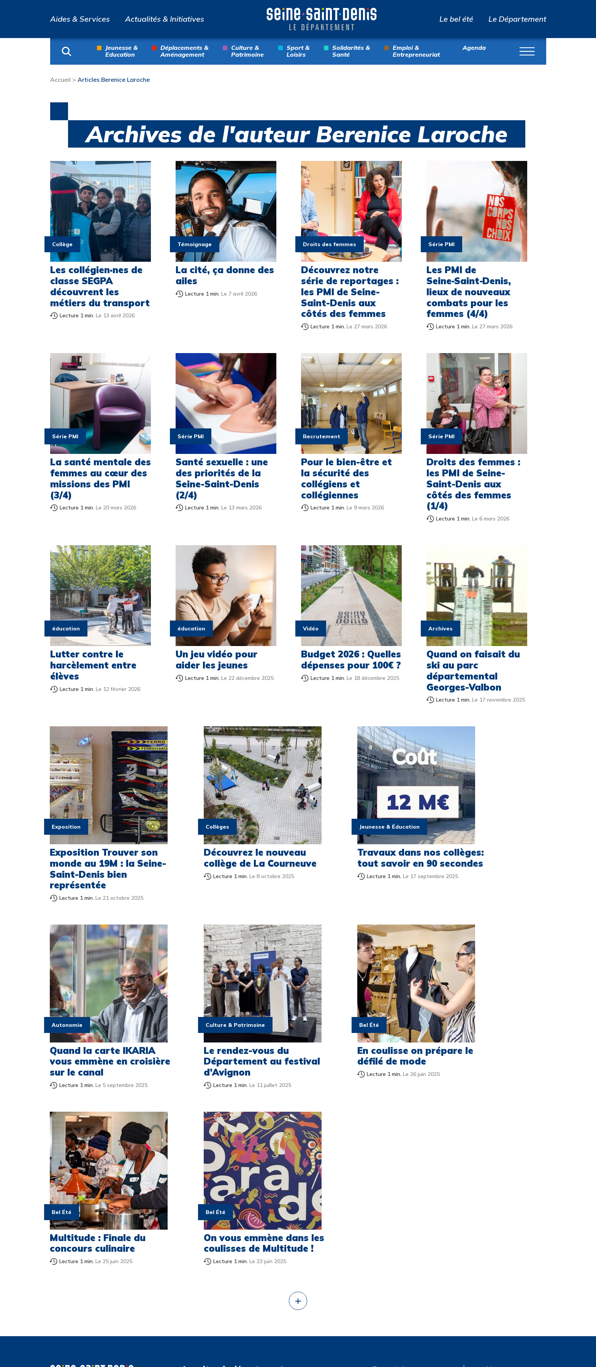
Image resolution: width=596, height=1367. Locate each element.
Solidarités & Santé (351, 51)
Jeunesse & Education (121, 51)
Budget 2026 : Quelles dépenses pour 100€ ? (351, 659)
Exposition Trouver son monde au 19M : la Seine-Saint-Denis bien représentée (97, 851)
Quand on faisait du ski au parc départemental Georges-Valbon (473, 670)
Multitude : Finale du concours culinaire (349, 1022)
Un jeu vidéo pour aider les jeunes (216, 659)
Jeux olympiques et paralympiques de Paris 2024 (414, 1272)
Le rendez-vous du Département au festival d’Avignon (92, 1027)
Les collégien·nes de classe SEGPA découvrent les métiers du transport (100, 286)
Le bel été (456, 19)
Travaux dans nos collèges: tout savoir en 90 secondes (349, 846)
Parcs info (390, 1159)
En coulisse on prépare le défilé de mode (221, 1027)
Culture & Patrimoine (247, 51)
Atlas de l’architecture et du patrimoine (416, 1241)
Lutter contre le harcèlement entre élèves (93, 665)
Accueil (60, 79)
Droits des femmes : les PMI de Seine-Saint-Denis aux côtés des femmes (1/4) (473, 483)
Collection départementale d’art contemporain (410, 1185)
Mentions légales (502, 1180)
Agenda (474, 48)
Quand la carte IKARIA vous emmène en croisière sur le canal (476, 851)
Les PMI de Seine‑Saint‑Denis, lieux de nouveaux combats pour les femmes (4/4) (468, 291)
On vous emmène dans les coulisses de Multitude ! (475, 1027)
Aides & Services (80, 19)
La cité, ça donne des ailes (225, 275)
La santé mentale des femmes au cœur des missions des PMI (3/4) (100, 478)
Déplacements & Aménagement (184, 51)
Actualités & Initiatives (164, 19)
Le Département (517, 19)
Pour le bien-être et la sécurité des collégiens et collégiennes (346, 478)
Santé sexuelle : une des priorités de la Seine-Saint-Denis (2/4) (222, 478)
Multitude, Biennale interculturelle (406, 1302)
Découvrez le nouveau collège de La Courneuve (220, 846)
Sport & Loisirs (298, 51)
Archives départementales (403, 1215)
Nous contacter (514, 1159)
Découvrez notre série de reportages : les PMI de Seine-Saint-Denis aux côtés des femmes (350, 291)
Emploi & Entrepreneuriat (416, 51)
